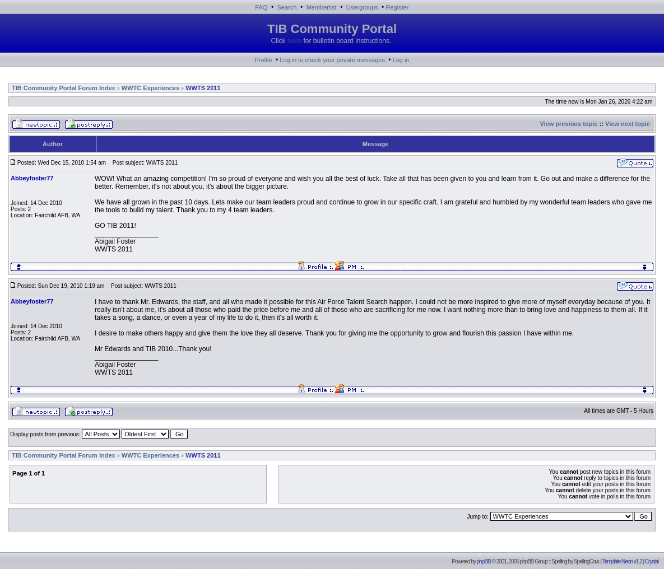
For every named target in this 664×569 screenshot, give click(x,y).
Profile (263, 60)
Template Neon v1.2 (622, 561)
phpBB (484, 561)
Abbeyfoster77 (32, 178)
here (294, 41)
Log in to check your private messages (332, 60)
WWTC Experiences (150, 88)
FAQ (261, 7)
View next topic (627, 123)
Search (287, 7)
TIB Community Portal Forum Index (63, 88)
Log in (401, 60)
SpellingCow (586, 561)
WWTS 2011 (202, 88)
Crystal (651, 561)
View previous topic (568, 123)
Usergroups (362, 7)
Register (397, 7)
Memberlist (322, 7)
